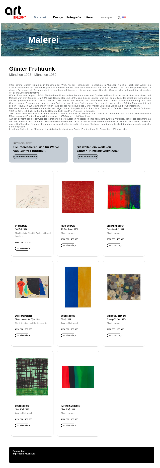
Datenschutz (19, 451)
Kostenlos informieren (25, 156)
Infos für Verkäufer (87, 156)
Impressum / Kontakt (24, 453)
